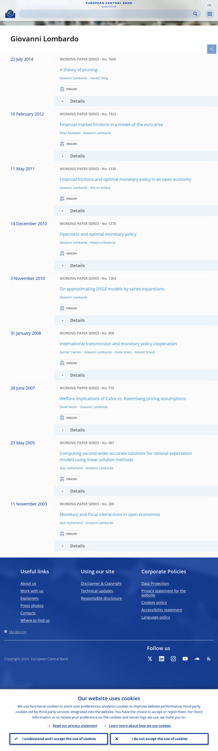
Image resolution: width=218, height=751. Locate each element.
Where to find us (35, 620)
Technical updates (97, 590)
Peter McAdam (70, 133)
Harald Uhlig (99, 78)
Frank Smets (123, 352)
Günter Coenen (70, 352)
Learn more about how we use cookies (140, 725)
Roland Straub (145, 352)
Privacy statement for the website (163, 593)
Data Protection (155, 583)
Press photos (32, 605)
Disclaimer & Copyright (101, 583)
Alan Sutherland (71, 468)
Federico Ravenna (102, 242)
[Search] (106, 13)
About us (28, 583)
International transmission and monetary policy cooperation (118, 344)
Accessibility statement (161, 609)
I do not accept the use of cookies (159, 738)
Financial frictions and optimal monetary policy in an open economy (125, 179)
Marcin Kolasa (100, 188)
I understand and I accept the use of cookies (59, 738)
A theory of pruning (78, 70)
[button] (209, 5)
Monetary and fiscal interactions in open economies (110, 514)
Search (195, 13)
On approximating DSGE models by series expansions (112, 289)
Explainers (29, 598)
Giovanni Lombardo (73, 78)
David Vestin (68, 407)
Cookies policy (154, 602)
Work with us (32, 590)
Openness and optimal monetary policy (98, 234)
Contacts (28, 612)
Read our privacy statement (75, 725)
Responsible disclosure (101, 598)
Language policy (155, 617)
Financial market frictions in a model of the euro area (111, 124)
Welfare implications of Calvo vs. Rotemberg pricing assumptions (123, 398)
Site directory (18, 632)
